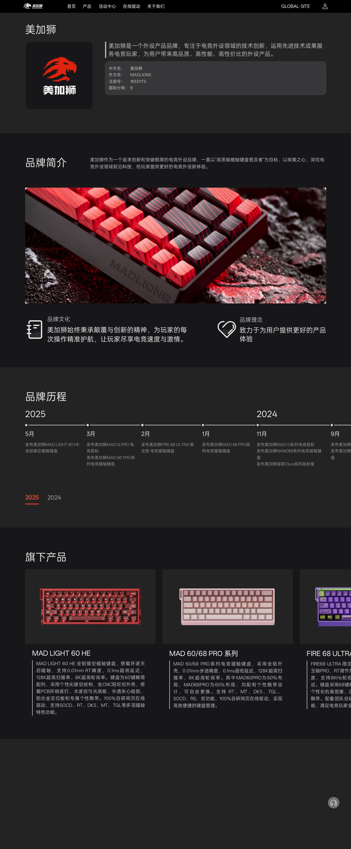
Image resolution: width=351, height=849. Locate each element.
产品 (87, 6)
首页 (71, 6)
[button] (333, 802)
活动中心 (107, 6)
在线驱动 (131, 6)
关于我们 (156, 6)
